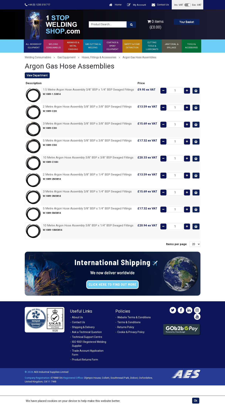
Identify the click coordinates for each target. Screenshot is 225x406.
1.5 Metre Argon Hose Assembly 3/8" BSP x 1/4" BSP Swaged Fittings (88, 89)
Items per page (176, 244)
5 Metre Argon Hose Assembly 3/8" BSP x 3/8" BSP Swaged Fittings (87, 140)
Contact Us (160, 4)
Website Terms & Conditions (134, 317)
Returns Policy (125, 327)
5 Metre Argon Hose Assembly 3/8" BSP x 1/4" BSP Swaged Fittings (87, 208)
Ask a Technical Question (87, 332)
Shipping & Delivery (83, 327)
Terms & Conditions (129, 322)
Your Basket (186, 21)
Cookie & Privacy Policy (131, 332)
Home (115, 4)
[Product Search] (131, 24)
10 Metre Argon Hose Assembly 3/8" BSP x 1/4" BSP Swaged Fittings (88, 225)
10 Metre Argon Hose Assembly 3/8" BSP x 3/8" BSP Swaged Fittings (88, 157)
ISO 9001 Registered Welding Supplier (89, 343)
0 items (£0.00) (155, 24)
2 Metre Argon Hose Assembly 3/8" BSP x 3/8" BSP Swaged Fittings (87, 106)
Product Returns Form (85, 359)
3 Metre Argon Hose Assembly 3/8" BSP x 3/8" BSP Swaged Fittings (87, 123)
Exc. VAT (196, 4)
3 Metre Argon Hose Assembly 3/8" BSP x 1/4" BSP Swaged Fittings (87, 191)
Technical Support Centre (87, 336)
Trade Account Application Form (88, 352)
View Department (37, 75)
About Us (77, 317)
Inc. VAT (178, 4)
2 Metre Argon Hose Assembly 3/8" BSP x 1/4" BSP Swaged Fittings (87, 174)
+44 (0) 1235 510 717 (37, 4)
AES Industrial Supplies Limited (51, 371)
